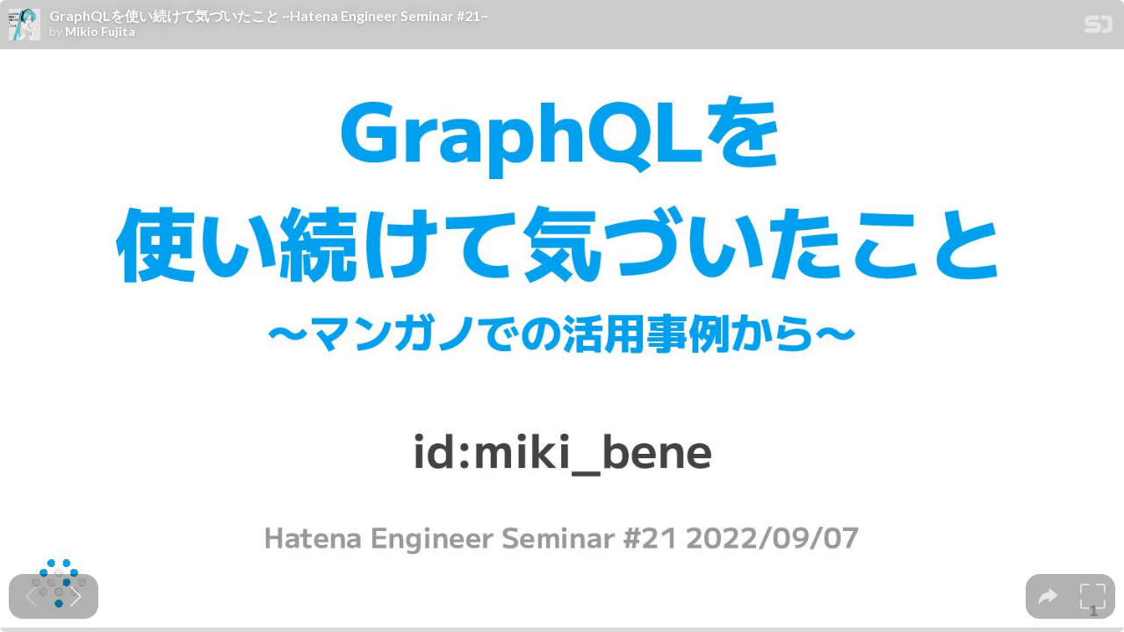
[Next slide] (76, 596)
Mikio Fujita (100, 31)
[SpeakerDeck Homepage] (1098, 27)
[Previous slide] (31, 596)
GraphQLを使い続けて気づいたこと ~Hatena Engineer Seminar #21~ (268, 16)
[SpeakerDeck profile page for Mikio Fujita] (24, 25)
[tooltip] (1048, 596)
